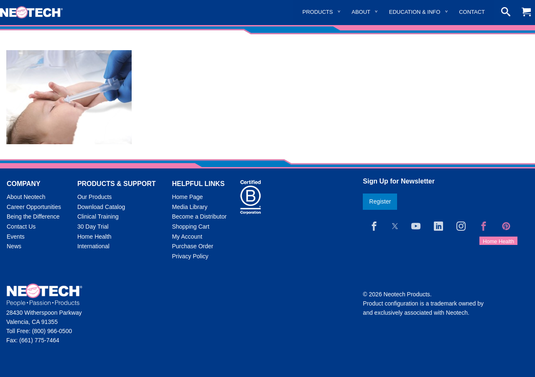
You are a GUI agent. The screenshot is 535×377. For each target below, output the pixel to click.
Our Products (94, 197)
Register (380, 201)
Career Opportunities (34, 207)
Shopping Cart (190, 226)
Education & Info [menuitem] (415, 12)
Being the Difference (33, 216)
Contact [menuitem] (472, 12)
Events (16, 236)
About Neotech (26, 197)
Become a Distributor (199, 216)
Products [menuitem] (318, 12)
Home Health (94, 236)
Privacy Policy (190, 256)
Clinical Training (98, 216)
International (93, 246)
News (14, 246)
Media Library (189, 207)
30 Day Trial (93, 226)
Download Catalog (101, 207)
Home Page (187, 197)
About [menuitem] (361, 12)
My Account (187, 236)
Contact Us (21, 226)
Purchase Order (192, 246)
